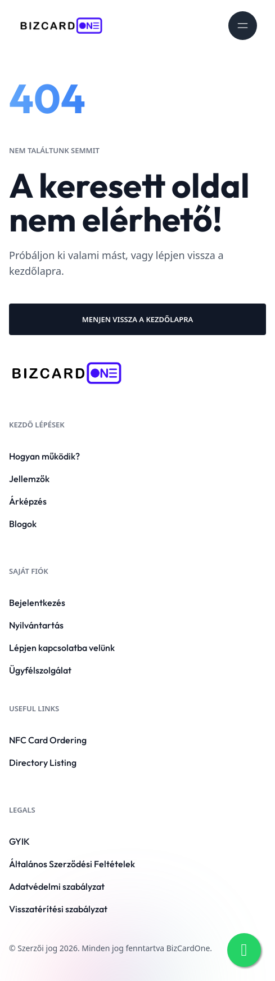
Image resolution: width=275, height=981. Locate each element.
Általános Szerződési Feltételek (72, 863)
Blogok (23, 523)
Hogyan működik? (44, 456)
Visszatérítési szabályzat (58, 909)
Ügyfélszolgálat (40, 670)
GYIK (19, 841)
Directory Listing (42, 762)
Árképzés (28, 501)
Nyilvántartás (36, 625)
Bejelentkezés (37, 602)
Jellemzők (29, 478)
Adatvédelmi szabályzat (57, 886)
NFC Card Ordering (48, 740)
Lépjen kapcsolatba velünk (62, 647)
